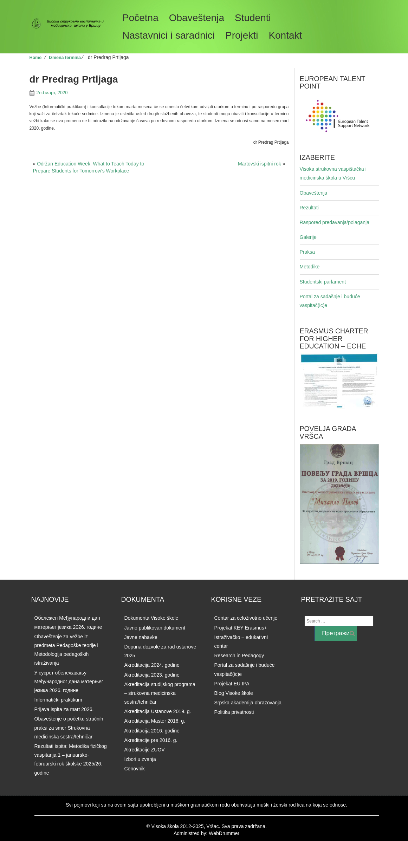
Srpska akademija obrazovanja (247, 702)
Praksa (307, 252)
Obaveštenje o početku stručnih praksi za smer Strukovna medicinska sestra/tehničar (68, 727)
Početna (140, 17)
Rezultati (309, 207)
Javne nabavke (140, 637)
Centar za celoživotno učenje (246, 618)
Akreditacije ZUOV (144, 749)
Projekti (241, 35)
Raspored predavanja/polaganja (334, 222)
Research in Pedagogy (239, 655)
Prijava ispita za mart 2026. (64, 709)
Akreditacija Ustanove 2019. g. (157, 711)
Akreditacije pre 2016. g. (150, 740)
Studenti (253, 17)
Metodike (310, 266)
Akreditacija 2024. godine (152, 665)
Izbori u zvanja (140, 759)
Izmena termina (65, 57)
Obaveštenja (196, 17)
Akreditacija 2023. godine (152, 675)
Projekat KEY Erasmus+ (240, 628)
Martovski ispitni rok (259, 164)
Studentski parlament (323, 282)
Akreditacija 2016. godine (152, 731)
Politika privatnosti (234, 712)
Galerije (308, 237)
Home (36, 57)
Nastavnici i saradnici (168, 35)
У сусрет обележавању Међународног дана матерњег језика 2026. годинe (68, 681)
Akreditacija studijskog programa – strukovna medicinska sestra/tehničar (159, 693)
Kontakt (285, 35)
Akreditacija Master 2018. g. (155, 721)
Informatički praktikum (58, 700)
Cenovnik (134, 768)
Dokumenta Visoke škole (151, 618)
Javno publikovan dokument (155, 628)
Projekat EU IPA (232, 683)
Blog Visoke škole (233, 693)
